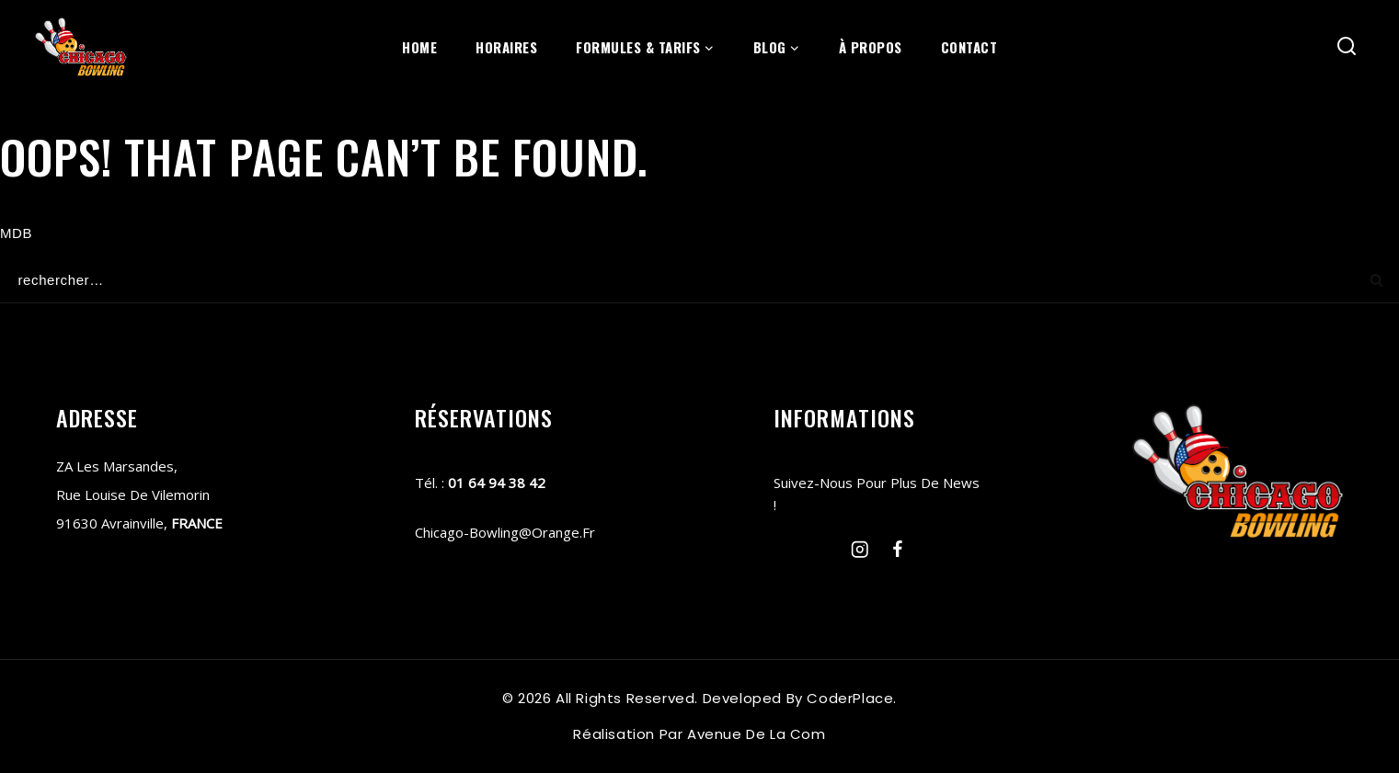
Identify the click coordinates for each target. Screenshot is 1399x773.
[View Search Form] (1347, 47)
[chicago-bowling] (81, 46)
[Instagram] (860, 549)
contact (969, 47)
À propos (870, 47)
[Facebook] (897, 549)
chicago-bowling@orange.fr (505, 532)
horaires (506, 47)
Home (419, 47)
